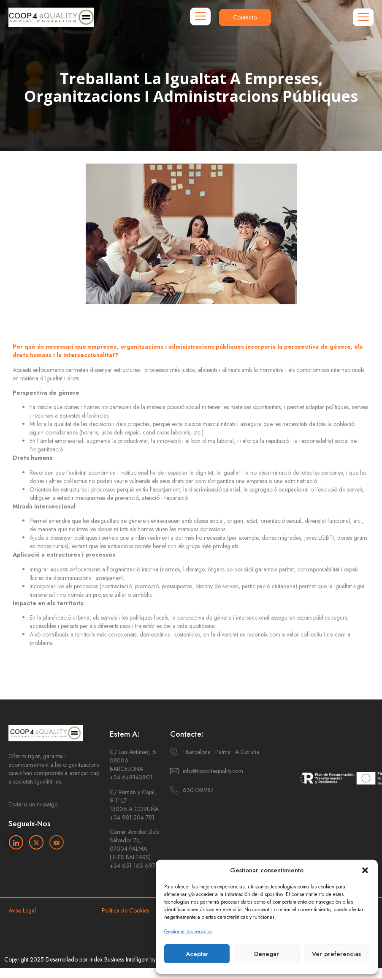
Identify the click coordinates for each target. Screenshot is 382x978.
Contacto (245, 17)
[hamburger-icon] (200, 16)
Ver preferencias (336, 954)
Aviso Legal (22, 910)
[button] (365, 870)
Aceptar (197, 954)
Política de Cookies (125, 910)
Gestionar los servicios (188, 931)
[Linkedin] (16, 842)
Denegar (266, 954)
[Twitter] (36, 842)
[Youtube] (56, 842)
